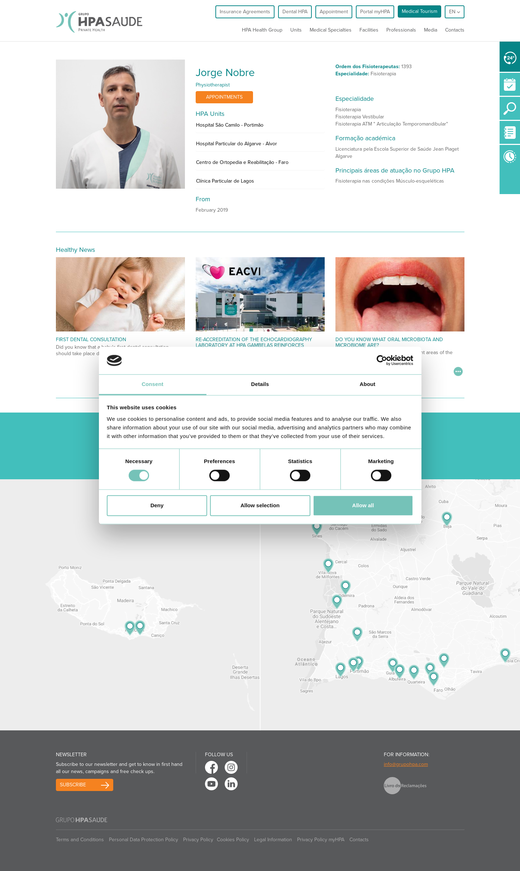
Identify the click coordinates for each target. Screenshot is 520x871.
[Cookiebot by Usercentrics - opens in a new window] (381, 360)
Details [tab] (260, 384)
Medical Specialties (331, 30)
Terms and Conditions (80, 840)
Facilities (368, 30)
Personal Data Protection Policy (143, 840)
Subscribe (73, 785)
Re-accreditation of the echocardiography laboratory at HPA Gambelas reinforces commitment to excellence (254, 345)
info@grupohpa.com (406, 764)
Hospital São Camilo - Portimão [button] (229, 125)
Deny (157, 505)
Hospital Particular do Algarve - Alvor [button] (236, 144)
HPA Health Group (262, 30)
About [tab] (368, 384)
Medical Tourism (419, 11)
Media (430, 30)
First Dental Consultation (91, 339)
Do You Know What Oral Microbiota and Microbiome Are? (389, 342)
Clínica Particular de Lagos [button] (225, 181)
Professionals (401, 30)
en (454, 12)
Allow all (363, 505)
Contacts (454, 30)
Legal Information (273, 840)
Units (296, 30)
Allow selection (260, 505)
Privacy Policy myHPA (320, 840)
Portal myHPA (375, 12)
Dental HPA (294, 12)
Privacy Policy (198, 840)
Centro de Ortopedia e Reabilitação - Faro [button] (242, 162)
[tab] (260, 127)
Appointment (334, 12)
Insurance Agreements (245, 12)
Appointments (224, 97)
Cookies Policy (233, 840)
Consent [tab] (152, 384)
